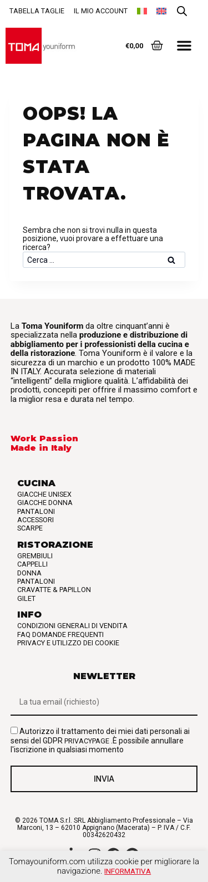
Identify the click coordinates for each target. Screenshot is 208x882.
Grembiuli (35, 556)
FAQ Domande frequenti (60, 634)
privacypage (86, 741)
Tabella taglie (36, 11)
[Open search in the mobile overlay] (181, 11)
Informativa (127, 870)
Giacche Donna (45, 502)
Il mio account (101, 11)
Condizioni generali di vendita (72, 625)
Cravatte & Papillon (54, 589)
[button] (184, 45)
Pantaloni (36, 511)
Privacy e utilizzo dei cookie (68, 643)
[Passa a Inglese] (161, 11)
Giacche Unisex (44, 494)
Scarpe (30, 528)
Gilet (26, 598)
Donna (29, 573)
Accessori (35, 520)
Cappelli (32, 564)
